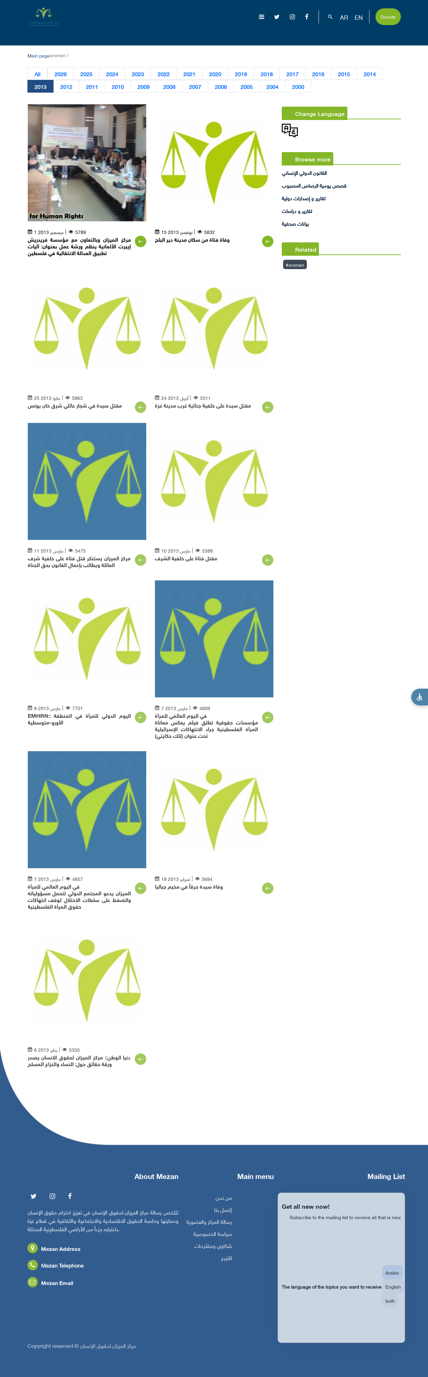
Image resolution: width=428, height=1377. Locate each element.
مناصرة (303, 35)
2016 (318, 73)
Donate (388, 16)
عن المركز (155, 35)
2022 (164, 73)
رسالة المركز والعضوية (209, 1224)
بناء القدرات (340, 35)
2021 (189, 73)
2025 (86, 73)
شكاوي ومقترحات (213, 1248)
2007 (195, 86)
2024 (112, 73)
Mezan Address (54, 1251)
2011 (92, 86)
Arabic (392, 1279)
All (37, 73)
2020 (215, 73)
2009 (144, 86)
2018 (267, 73)
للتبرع (226, 1260)
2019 (241, 73)
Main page (38, 55)
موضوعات (233, 35)
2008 (169, 86)
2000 (298, 86)
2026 (61, 73)
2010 (118, 86)
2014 (370, 73)
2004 (272, 86)
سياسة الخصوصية (212, 1236)
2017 (292, 73)
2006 (221, 86)
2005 (247, 86)
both (390, 1307)
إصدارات (270, 35)
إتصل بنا (223, 1212)
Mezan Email (50, 1285)
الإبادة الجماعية (193, 35)
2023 (138, 73)
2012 (66, 86)
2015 (344, 73)
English (393, 1293)
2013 (40, 86)
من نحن (224, 1199)
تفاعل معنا (381, 35)
